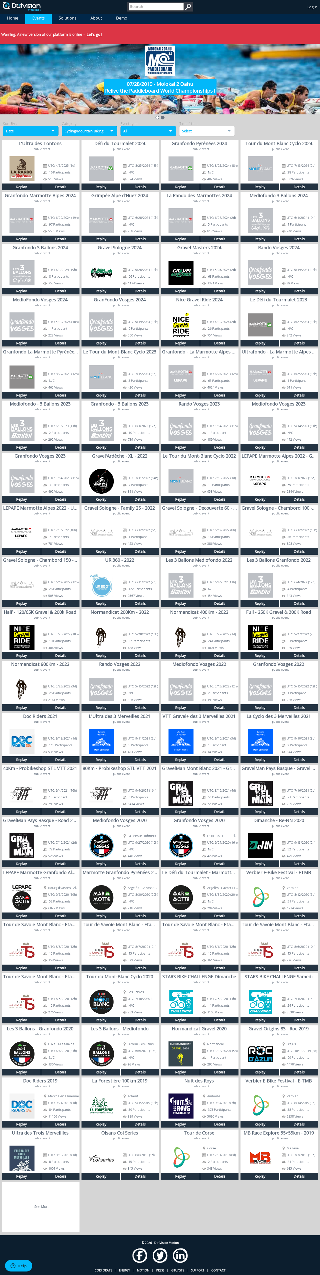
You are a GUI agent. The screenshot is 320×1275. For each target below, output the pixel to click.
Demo (121, 18)
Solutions (67, 18)
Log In (312, 7)
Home (12, 18)
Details (60, 187)
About (96, 18)
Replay (21, 187)
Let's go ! (94, 34)
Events (38, 18)
